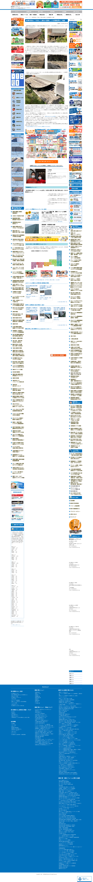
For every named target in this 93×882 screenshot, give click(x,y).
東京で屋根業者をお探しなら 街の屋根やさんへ (20, 694)
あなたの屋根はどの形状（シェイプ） (65, 812)
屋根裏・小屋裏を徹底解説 (63, 827)
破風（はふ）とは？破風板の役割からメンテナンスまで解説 (69, 811)
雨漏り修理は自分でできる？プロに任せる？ (66, 789)
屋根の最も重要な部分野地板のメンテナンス (66, 841)
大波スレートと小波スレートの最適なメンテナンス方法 (68, 856)
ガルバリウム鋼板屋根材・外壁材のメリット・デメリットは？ (70, 745)
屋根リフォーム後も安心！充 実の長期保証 (19, 701)
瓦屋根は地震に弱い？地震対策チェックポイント (67, 756)
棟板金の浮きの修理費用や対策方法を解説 (66, 708)
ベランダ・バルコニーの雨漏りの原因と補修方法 (67, 804)
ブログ (29, 17)
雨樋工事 (51, 14)
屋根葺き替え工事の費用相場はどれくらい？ (43, 744)
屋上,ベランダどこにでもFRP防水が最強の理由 (67, 799)
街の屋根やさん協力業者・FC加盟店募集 (19, 734)
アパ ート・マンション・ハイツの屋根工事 (42, 724)
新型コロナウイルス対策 (50, 116)
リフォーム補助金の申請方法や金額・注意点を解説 (44, 743)
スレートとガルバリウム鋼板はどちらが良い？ (67, 737)
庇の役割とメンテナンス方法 (64, 808)
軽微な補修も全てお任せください (41, 714)
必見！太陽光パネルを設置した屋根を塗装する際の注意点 (69, 729)
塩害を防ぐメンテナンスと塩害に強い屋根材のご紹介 (68, 860)
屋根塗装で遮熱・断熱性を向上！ (65, 714)
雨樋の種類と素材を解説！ (39, 736)
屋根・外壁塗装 (33, 14)
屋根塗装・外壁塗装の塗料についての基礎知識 (67, 865)
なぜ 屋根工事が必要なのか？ (64, 715)
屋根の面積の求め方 (62, 823)
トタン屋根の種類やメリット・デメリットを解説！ (68, 726)
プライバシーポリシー (15, 730)
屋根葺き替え (15, 14)
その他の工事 (37, 703)
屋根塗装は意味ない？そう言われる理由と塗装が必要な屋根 (69, 795)
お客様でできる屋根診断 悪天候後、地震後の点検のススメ (70, 763)
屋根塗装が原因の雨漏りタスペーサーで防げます (67, 796)
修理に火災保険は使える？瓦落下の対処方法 (66, 767)
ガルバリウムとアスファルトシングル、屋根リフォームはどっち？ (70, 846)
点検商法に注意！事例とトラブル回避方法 (66, 702)
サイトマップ (14, 733)
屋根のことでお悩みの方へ (63, 692)
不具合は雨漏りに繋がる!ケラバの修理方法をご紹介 (68, 792)
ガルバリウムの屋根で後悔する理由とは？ (66, 849)
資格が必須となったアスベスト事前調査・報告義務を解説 (69, 837)
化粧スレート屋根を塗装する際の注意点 (66, 730)
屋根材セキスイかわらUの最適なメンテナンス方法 (67, 733)
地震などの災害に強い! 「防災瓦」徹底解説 (66, 757)
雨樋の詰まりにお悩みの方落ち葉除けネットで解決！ (44, 733)
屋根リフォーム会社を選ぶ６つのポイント (66, 761)
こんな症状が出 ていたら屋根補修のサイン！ (67, 764)
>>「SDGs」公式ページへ (15, 624)
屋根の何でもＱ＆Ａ (15, 716)
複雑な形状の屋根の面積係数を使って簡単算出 (67, 825)
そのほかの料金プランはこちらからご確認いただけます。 (38, 126)
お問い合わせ (76, 11)
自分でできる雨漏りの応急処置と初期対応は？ (67, 815)
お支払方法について (15, 704)
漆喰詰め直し (60, 14)
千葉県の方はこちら (46, 277)
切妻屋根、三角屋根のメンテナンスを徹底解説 (67, 788)
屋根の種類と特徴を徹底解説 (64, 781)
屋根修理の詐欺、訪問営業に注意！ (65, 701)
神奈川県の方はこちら (31, 277)
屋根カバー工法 (24, 14)
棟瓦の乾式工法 (61, 754)
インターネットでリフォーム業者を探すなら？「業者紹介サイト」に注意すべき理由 (70, 704)
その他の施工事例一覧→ (62, 301)
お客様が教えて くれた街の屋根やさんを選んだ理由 (20, 717)
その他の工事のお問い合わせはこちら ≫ (46, 161)
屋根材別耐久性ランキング (63, 845)
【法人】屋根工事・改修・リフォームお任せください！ (45, 739)
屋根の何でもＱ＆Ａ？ (63, 868)
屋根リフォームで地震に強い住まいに (41, 720)
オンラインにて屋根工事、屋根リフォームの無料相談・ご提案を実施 (70, 694)
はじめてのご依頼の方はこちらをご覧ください (43, 709)
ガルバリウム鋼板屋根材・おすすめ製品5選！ (67, 742)
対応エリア (13, 726)
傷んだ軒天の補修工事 (63, 810)
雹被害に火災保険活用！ (63, 771)
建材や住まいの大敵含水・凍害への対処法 (66, 831)
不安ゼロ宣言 (14, 698)
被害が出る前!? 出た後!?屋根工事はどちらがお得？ (68, 716)
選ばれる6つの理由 (15, 696)
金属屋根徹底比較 (62, 848)
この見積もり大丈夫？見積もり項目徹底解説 (66, 699)
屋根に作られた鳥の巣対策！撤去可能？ (42, 735)
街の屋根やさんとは (15, 693)
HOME (26, 17)
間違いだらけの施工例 (63, 711)
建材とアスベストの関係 (63, 838)
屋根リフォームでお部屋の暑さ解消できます (66, 830)
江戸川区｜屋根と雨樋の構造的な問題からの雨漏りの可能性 (50, 279)
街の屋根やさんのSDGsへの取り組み (18, 705)
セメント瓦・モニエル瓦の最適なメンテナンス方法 (68, 853)
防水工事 (78, 14)
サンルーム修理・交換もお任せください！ (42, 729)
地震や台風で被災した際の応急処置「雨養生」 (67, 826)
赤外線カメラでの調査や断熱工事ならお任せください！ (45, 727)
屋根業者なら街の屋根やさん (17, 729)
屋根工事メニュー (38, 710)
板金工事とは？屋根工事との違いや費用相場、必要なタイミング (70, 707)
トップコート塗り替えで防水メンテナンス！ (66, 807)
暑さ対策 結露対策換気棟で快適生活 (65, 829)
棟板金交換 (42, 14)
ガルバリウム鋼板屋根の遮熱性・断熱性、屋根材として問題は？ (70, 749)
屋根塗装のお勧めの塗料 (63, 867)
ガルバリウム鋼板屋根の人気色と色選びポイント (67, 750)
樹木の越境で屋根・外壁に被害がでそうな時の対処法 (68, 760)
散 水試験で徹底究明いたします (40, 717)
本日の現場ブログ (15, 714)
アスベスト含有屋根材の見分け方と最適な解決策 (67, 834)
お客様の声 (28, 11)
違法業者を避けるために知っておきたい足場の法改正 (68, 773)
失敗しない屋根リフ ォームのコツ (65, 718)
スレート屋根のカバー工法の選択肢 (65, 723)
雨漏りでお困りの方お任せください (41, 716)
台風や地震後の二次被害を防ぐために (65, 768)
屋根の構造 (61, 785)
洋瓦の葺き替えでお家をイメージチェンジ (66, 857)
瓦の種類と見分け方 (62, 833)
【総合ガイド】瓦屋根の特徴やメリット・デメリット (68, 753)
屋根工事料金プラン (38, 712)
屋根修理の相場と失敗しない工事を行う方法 (66, 719)
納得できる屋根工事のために (64, 710)
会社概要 (64, 11)
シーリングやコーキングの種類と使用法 (66, 842)
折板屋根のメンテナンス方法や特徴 (65, 727)
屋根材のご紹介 (61, 822)
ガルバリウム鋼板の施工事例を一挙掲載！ (66, 735)
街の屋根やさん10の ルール (16, 697)
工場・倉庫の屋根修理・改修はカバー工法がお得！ (44, 731)
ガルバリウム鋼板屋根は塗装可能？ (65, 748)
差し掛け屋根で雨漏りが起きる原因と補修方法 (67, 816)
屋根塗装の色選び (62, 712)
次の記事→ (58, 279)
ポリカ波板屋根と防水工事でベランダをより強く (43, 740)
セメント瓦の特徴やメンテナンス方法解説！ (66, 852)
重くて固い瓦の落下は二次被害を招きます (66, 765)
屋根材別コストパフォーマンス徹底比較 (66, 844)
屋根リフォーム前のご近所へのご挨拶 (65, 698)
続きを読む (60, 221)
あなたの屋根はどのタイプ (63, 780)
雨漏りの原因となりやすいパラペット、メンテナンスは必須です (70, 803)
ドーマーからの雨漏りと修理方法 (65, 861)
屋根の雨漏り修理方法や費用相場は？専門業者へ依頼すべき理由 (70, 819)
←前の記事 (32, 279)
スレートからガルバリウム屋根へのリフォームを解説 (68, 738)
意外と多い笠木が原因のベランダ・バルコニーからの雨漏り (69, 797)
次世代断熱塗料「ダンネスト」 (64, 864)
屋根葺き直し (69, 14)
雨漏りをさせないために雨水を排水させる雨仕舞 (67, 818)
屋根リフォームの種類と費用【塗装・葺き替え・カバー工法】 (70, 722)
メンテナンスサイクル (63, 697)
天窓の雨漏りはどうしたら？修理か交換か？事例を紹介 (68, 793)
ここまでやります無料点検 (39, 713)
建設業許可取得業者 (15, 727)
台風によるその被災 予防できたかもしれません (67, 769)
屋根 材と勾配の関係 (62, 814)
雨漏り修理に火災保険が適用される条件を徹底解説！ (68, 772)
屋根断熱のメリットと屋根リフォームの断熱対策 (67, 863)
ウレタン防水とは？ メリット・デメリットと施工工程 (68, 806)
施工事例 (52, 11)
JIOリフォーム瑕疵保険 (16, 700)
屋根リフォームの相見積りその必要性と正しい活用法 (68, 695)
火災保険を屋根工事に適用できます (41, 721)
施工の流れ (40, 11)
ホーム (16, 11)
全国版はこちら (62, 277)
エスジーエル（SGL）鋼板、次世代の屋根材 (66, 850)
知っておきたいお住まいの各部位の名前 (66, 784)
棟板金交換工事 (38, 697)
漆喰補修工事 (37, 696)
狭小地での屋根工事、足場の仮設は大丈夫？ (66, 734)
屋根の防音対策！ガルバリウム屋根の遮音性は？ (67, 752)
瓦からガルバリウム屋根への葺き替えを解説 (66, 746)
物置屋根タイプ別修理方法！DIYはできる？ (42, 728)
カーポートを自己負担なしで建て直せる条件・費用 (44, 725)
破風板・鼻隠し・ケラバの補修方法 (65, 791)
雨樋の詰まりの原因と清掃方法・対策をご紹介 (43, 732)
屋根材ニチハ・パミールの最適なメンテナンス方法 (68, 731)
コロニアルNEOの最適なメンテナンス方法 (66, 741)
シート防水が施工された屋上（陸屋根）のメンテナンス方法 (69, 800)
